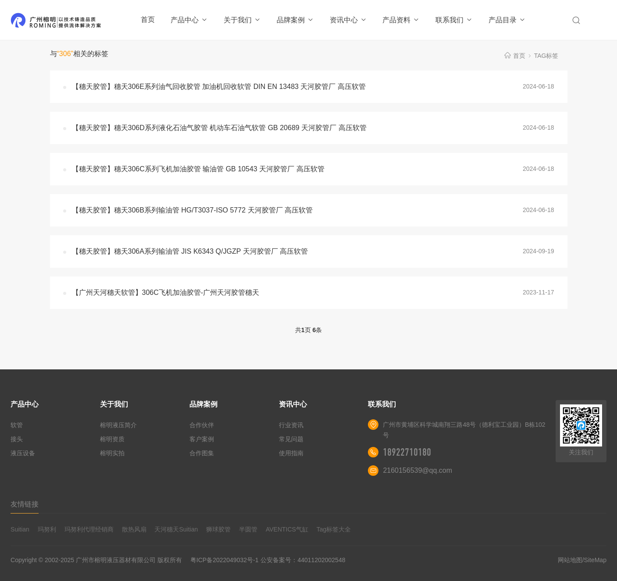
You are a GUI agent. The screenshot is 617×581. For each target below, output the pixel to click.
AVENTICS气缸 (287, 529)
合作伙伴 (201, 425)
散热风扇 (134, 529)
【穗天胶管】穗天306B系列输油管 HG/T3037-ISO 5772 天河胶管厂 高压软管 (192, 210)
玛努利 (47, 529)
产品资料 (401, 20)
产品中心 (189, 20)
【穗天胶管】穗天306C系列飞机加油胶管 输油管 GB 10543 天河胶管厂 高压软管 (198, 169)
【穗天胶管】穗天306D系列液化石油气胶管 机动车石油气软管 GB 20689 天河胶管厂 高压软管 (219, 127)
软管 (17, 425)
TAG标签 (546, 55)
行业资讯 (291, 425)
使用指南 (291, 453)
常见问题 (291, 439)
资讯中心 (348, 20)
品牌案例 (295, 20)
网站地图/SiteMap (582, 559)
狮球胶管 (218, 529)
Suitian (20, 529)
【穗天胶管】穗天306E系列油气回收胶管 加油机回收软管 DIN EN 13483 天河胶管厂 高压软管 (219, 86)
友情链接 (25, 504)
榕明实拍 (112, 453)
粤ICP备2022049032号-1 (224, 559)
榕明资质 (112, 439)
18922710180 (407, 452)
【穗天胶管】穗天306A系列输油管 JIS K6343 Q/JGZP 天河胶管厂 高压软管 (190, 251)
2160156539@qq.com (417, 470)
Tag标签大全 (334, 529)
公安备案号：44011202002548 (302, 559)
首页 (148, 19)
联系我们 (454, 20)
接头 (17, 439)
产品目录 (507, 20)
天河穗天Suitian (176, 529)
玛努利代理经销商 (89, 529)
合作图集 (201, 453)
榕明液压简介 (118, 425)
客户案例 (201, 439)
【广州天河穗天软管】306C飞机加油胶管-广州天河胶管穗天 (166, 292)
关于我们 (242, 20)
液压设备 (23, 453)
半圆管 (248, 529)
